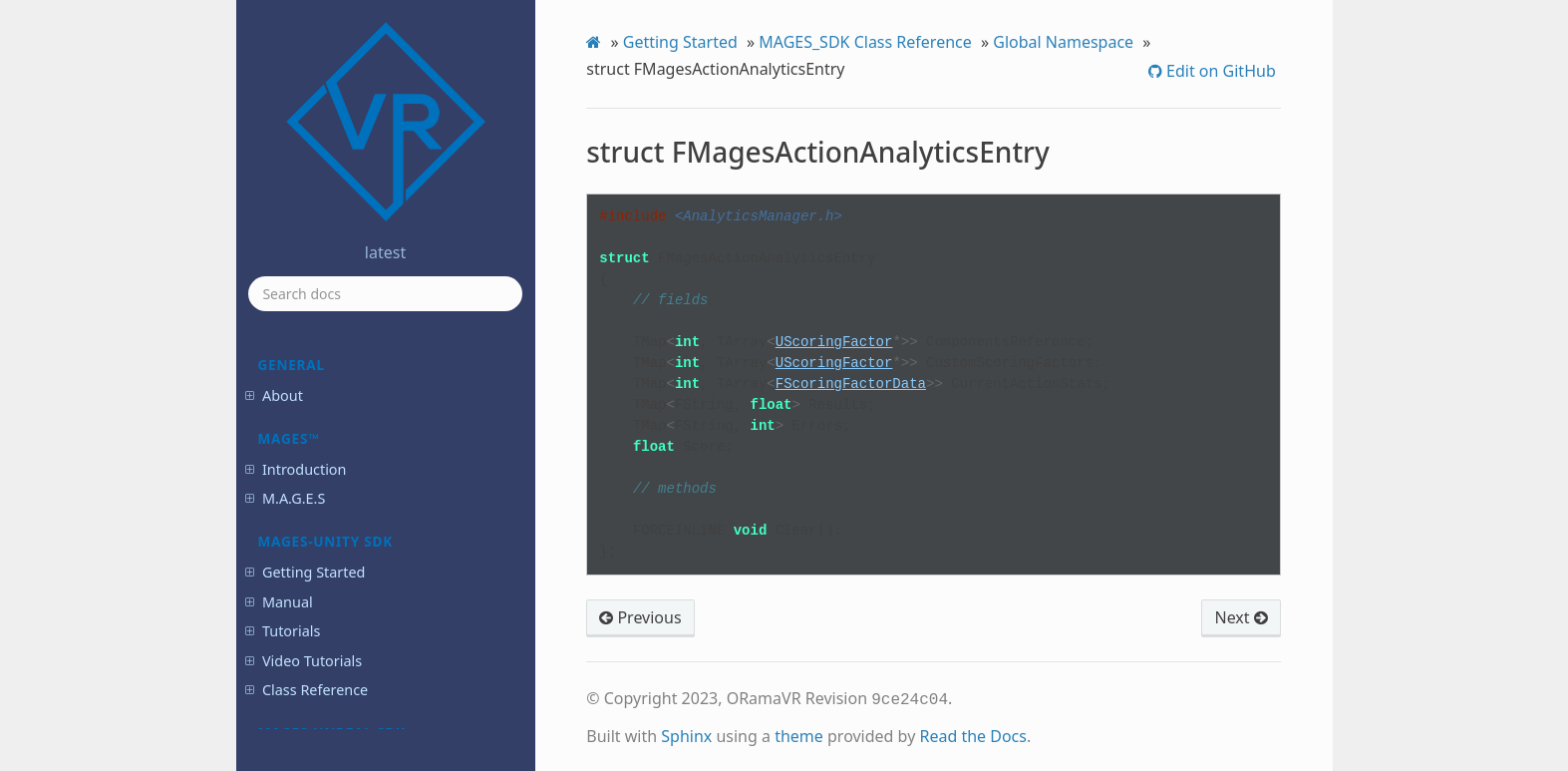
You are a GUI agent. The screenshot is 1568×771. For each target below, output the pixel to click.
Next (1240, 617)
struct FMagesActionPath (370, 395)
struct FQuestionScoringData (381, 722)
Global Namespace (1063, 42)
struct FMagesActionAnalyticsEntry (385, 359)
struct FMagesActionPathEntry (384, 423)
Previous (640, 617)
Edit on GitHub (1219, 71)
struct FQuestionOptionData (379, 695)
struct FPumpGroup (356, 640)
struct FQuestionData (360, 667)
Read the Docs (973, 734)
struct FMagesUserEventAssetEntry (380, 504)
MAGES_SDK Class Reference (865, 42)
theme (799, 734)
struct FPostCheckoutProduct (381, 613)
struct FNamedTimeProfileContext (377, 550)
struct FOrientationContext (375, 585)
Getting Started (680, 42)
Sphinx (686, 734)
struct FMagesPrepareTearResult (373, 459)
